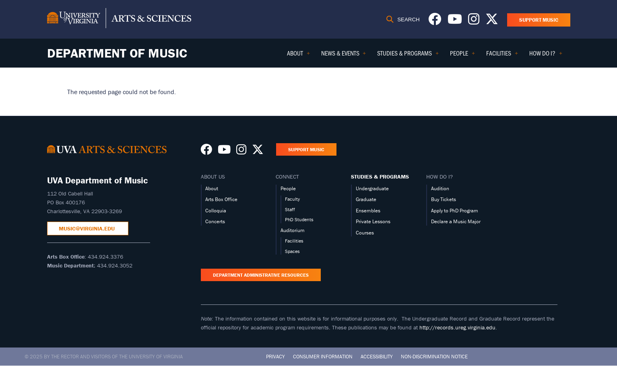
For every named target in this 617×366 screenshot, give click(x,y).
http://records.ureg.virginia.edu (457, 327)
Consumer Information (323, 356)
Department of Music (117, 53)
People (288, 188)
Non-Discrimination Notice (434, 356)
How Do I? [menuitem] (545, 56)
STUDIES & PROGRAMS (380, 176)
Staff (290, 209)
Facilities (294, 241)
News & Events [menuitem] (343, 56)
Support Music (538, 19)
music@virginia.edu (87, 228)
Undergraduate (372, 188)
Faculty (292, 199)
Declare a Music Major (456, 221)
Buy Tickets (443, 199)
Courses (365, 232)
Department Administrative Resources (261, 275)
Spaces (292, 251)
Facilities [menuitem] (502, 56)
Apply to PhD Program (454, 210)
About (211, 188)
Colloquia (215, 210)
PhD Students (299, 219)
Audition (440, 188)
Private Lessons (373, 221)
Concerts (215, 221)
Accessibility (377, 356)
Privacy (275, 356)
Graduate (366, 199)
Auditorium (293, 230)
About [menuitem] (298, 56)
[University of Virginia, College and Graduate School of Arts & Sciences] (119, 19)
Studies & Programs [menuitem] (408, 56)
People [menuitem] (462, 56)
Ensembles (368, 210)
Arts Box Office (221, 199)
